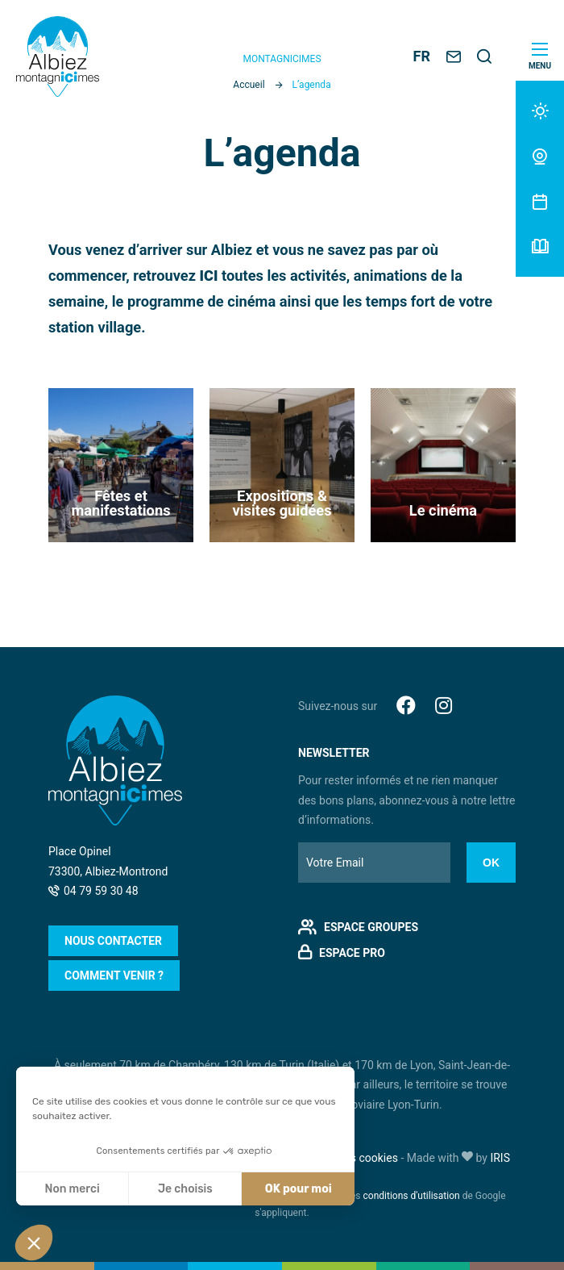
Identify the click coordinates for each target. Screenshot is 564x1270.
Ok (491, 862)
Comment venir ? (114, 975)
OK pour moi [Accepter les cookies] (298, 1189)
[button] (34, 1242)
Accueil (248, 84)
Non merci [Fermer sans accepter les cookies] (71, 1189)
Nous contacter (113, 940)
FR (421, 56)
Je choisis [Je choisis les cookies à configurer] (185, 1189)
